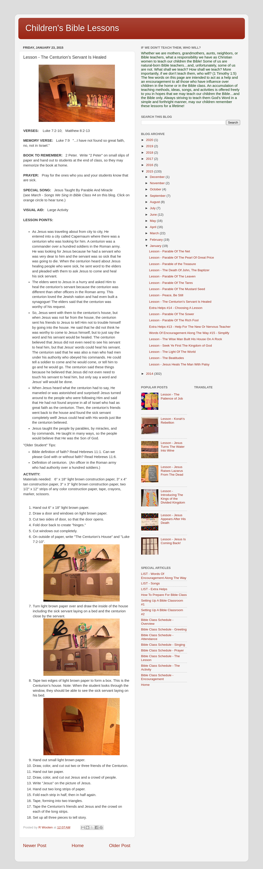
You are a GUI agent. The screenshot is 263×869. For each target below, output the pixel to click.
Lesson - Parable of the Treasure (172, 264)
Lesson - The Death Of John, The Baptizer (179, 270)
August (155, 202)
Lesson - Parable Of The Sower (171, 314)
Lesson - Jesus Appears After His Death (173, 519)
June (154, 214)
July (153, 208)
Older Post (119, 845)
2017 (150, 159)
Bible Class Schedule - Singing (163, 644)
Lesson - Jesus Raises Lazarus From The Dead (172, 470)
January (156, 246)
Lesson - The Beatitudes (166, 358)
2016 (150, 165)
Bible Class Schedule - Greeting (164, 629)
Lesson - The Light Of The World (172, 352)
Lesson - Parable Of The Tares (171, 283)
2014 (150, 373)
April (153, 227)
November (158, 183)
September (158, 196)
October (156, 189)
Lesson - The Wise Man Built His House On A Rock (185, 339)
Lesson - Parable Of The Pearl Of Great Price (181, 257)
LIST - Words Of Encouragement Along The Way (163, 575)
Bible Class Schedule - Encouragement (157, 677)
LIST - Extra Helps (154, 589)
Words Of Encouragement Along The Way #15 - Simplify (189, 333)
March (155, 233)
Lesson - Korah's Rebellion (173, 420)
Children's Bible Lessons (72, 28)
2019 (150, 146)
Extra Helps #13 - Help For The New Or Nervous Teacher (190, 326)
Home (78, 845)
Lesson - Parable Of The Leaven (172, 276)
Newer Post (34, 845)
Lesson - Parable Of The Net (169, 251)
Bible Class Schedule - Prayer (162, 650)
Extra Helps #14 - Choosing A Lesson (175, 308)
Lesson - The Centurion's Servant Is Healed (180, 301)
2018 (150, 152)
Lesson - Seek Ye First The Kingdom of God (180, 345)
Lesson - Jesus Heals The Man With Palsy (179, 364)
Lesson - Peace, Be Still (166, 295)
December (158, 177)
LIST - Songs (150, 583)
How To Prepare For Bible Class (164, 595)
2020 (150, 140)
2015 (150, 171)
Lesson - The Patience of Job (172, 396)
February (157, 239)
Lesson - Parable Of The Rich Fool (174, 320)
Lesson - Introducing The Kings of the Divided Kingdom (173, 497)
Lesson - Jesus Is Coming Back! (173, 541)
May (153, 221)
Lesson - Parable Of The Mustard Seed (177, 289)
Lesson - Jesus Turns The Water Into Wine (173, 446)
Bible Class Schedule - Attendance (157, 637)
